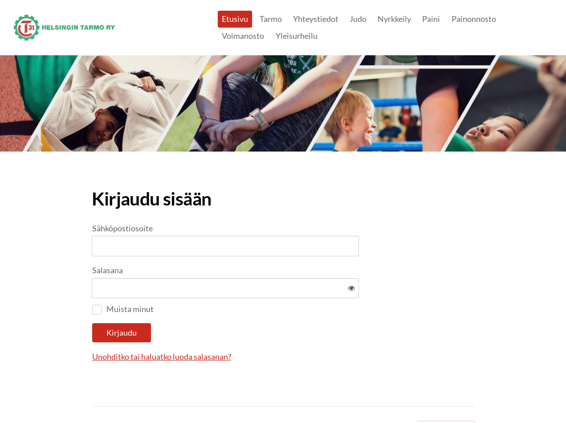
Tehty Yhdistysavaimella (446, 397)
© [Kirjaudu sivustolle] (95, 397)
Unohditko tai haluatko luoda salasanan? (257, 328)
